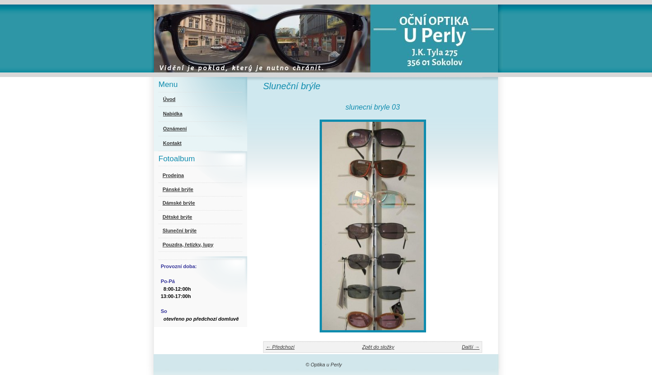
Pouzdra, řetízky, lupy (188, 244)
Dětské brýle (177, 217)
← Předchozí (280, 347)
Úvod (169, 99)
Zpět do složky (378, 347)
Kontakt (172, 143)
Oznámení (175, 128)
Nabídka (172, 113)
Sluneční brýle (180, 230)
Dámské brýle (179, 203)
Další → (470, 347)
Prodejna (173, 175)
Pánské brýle (178, 189)
